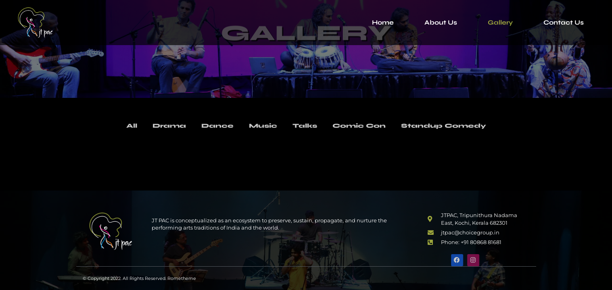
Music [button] (259, 126)
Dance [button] (211, 126)
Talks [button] (303, 126)
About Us (440, 22)
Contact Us (563, 22)
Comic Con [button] (361, 126)
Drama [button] (160, 126)
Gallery (500, 22)
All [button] (121, 126)
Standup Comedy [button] (451, 126)
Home (383, 22)
